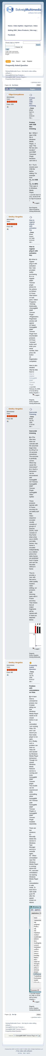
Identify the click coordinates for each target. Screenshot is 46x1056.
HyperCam (28, 26)
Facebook (11, 35)
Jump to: (11, 1035)
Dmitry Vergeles (16, 217)
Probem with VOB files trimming (32, 102)
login (11, 42)
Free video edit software (24, 1051)
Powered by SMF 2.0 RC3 (12, 1049)
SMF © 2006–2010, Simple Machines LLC (31, 1049)
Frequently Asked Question (33, 667)
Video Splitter (18, 26)
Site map (33, 30)
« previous (34, 82)
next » (39, 82)
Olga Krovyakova (16, 94)
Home (10, 26)
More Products (23, 30)
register (17, 42)
